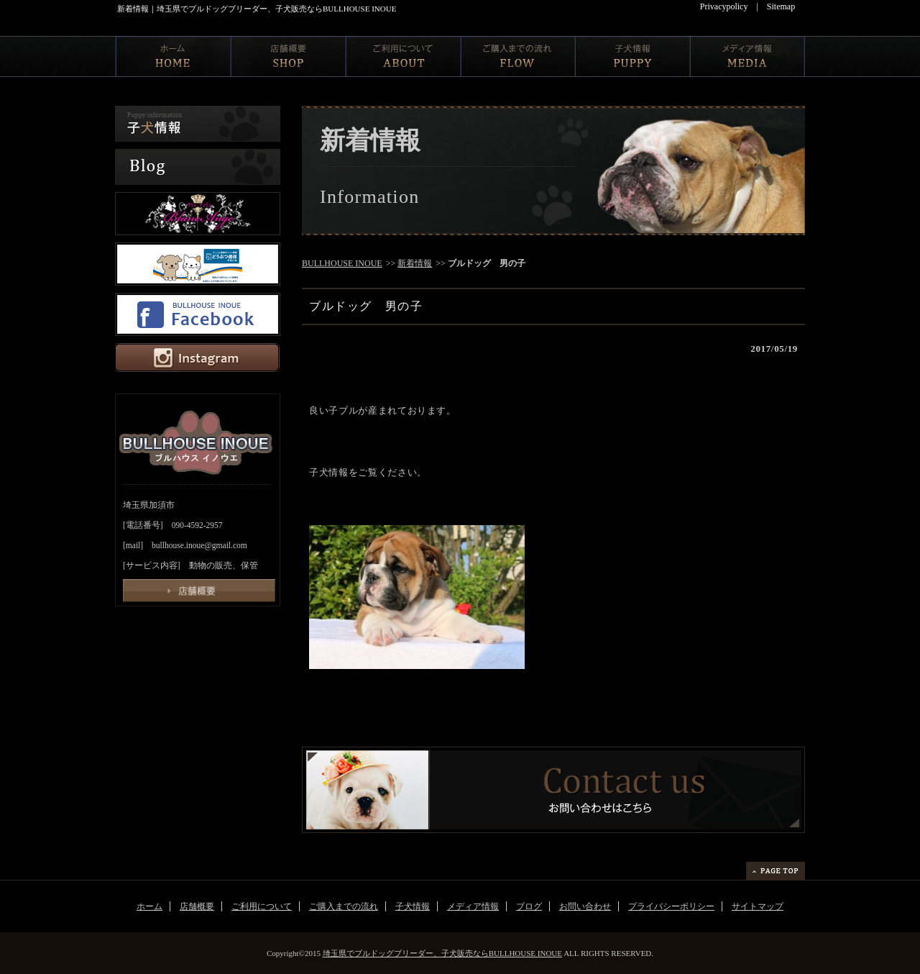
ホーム (149, 906)
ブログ (529, 906)
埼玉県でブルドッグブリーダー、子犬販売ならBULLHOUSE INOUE (442, 953)
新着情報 (414, 263)
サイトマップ (757, 906)
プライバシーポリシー (671, 906)
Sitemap (781, 6)
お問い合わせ (585, 906)
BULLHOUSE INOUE (342, 263)
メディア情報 (473, 906)
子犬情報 (412, 906)
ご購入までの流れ (343, 906)
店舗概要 (197, 906)
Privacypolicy (724, 6)
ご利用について (261, 906)
